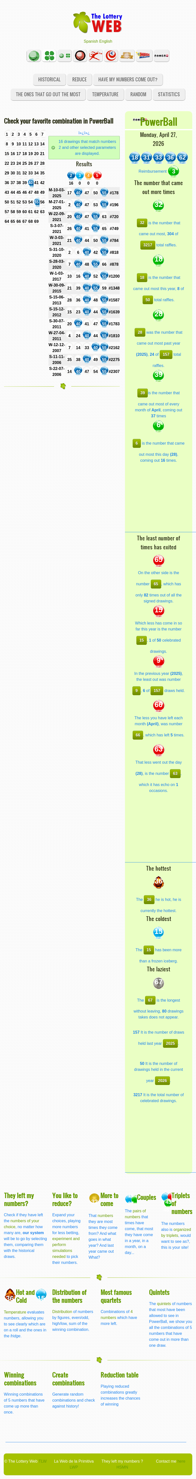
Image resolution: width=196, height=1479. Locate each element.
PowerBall (158, 121)
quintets (164, 1304)
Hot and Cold (25, 1296)
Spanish (91, 41)
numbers (105, 1216)
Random (138, 94)
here (181, 1461)
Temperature (105, 94)
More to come (109, 1199)
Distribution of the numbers (69, 1296)
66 (138, 735)
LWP (74, 1467)
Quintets (159, 1292)
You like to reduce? (65, 1199)
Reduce (79, 79)
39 (142, 393)
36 (149, 899)
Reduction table (119, 1374)
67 (150, 1000)
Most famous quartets (116, 1296)
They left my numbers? (19, 1199)
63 (175, 773)
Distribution (62, 1312)
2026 (162, 1081)
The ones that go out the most (48, 94)
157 (166, 354)
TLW (43, 1461)
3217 (147, 245)
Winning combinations (20, 1378)
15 (141, 640)
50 (148, 300)
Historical (49, 79)
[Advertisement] (160, 501)
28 (140, 332)
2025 (170, 1043)
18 (142, 277)
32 (142, 223)
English (105, 41)
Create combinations (68, 1378)
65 (156, 584)
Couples (146, 1197)
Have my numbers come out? (127, 79)
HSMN (122, 1467)
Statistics (169, 94)
